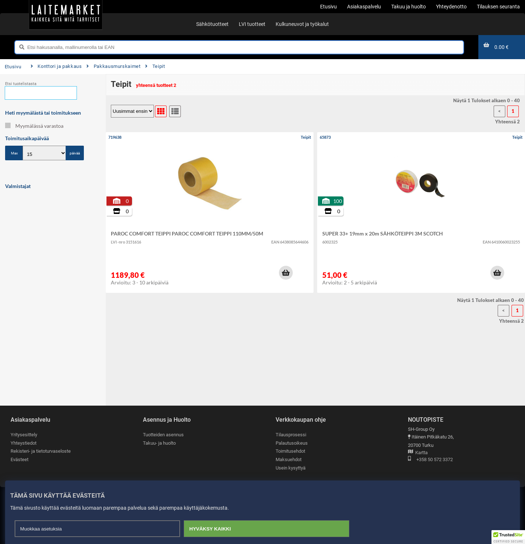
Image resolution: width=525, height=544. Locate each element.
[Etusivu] (66, 14)
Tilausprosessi (291, 434)
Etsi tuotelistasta (20, 83)
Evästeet (19, 459)
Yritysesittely (24, 434)
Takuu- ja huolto (159, 443)
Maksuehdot (289, 459)
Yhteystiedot (23, 443)
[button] (286, 273)
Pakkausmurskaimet (113, 66)
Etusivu (13, 66)
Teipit (155, 66)
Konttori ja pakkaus (56, 66)
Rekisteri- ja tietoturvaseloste (41, 451)
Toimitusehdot (290, 451)
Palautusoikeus (292, 443)
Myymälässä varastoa (34, 126)
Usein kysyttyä (291, 468)
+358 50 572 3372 (430, 459)
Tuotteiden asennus (163, 434)
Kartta (418, 452)
